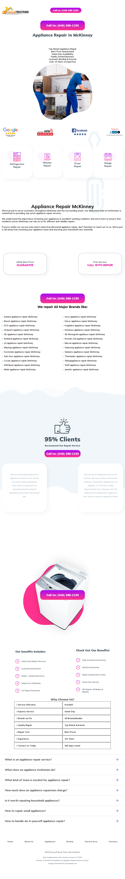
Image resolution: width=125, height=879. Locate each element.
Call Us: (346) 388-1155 (62, 25)
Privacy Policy (55, 852)
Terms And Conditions (71, 852)
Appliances (50, 841)
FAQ (46, 852)
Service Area (91, 841)
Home (10, 841)
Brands (70, 841)
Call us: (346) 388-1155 (65, 10)
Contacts (113, 841)
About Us (28, 841)
